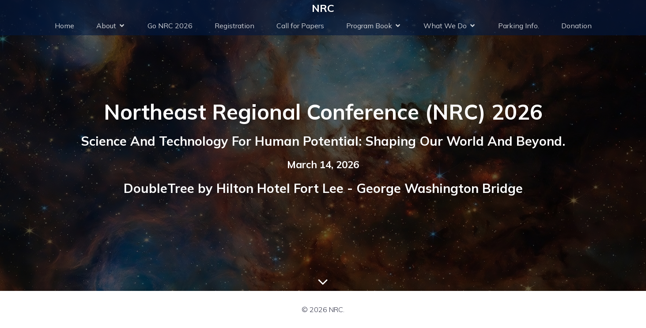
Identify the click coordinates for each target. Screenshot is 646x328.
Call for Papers (300, 25)
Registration (234, 25)
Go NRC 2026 (170, 25)
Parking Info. (518, 25)
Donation (576, 25)
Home (64, 25)
